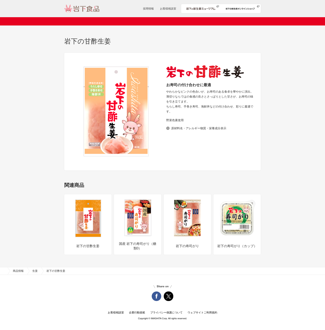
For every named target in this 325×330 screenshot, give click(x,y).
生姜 (35, 270)
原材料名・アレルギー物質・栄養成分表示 (198, 128)
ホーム (77, 21)
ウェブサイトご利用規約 (202, 312)
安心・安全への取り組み (208, 21)
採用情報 (148, 8)
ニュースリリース (124, 21)
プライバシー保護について (166, 312)
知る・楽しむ (243, 21)
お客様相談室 (168, 8)
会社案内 (97, 21)
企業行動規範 (137, 312)
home (3, 271)
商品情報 (151, 21)
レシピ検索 (174, 21)
